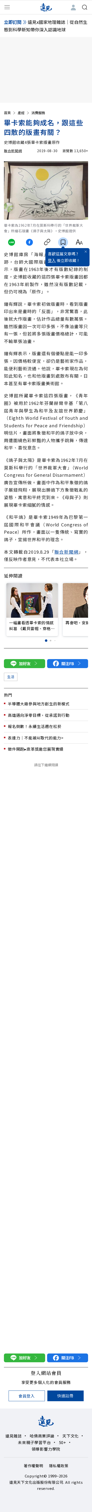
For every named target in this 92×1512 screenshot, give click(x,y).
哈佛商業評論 (42, 1436)
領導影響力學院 (46, 1449)
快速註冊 (65, 1396)
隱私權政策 (58, 1465)
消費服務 (38, 112)
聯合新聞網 (13, 150)
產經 (24, 112)
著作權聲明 (33, 1465)
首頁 (10, 112)
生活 (10, 676)
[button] (46, 641)
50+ (62, 1442)
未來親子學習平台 (34, 1442)
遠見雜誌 (13, 1436)
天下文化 (70, 1436)
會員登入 (26, 1396)
